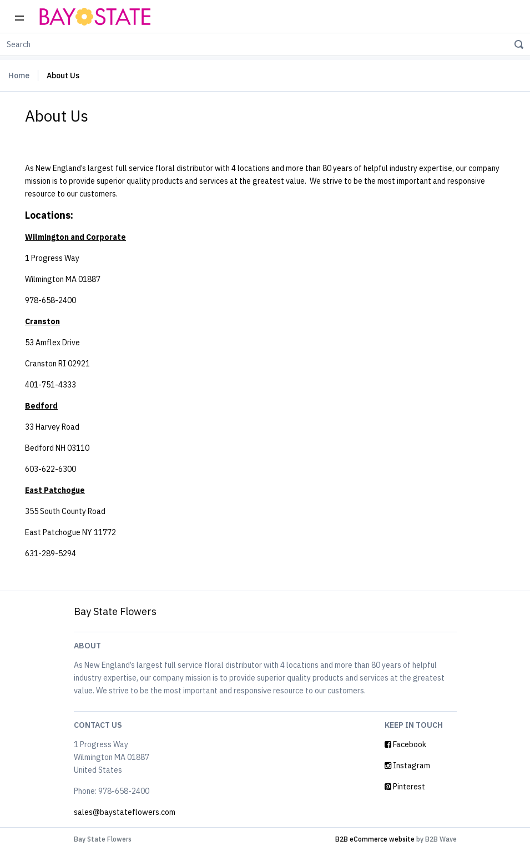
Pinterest (405, 787)
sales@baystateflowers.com (124, 812)
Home (18, 75)
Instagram (407, 766)
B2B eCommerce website (375, 839)
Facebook (405, 744)
